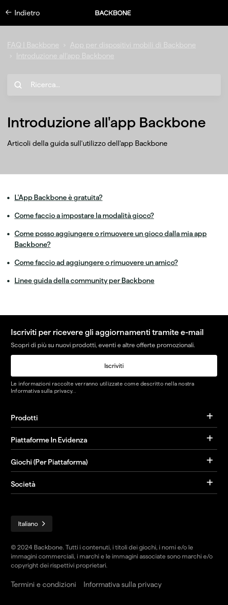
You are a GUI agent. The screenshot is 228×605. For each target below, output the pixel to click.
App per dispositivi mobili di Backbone (133, 45)
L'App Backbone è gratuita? (58, 197)
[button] (117, 12)
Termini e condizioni (43, 584)
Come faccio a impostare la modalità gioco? (84, 215)
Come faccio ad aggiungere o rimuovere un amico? (96, 262)
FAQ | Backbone (33, 45)
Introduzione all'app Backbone (65, 56)
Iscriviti (114, 365)
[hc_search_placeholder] (114, 85)
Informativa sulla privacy (41, 391)
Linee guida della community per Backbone (84, 280)
